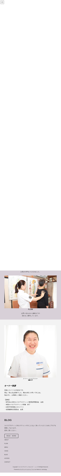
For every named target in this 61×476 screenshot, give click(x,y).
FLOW (6, 443)
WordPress (22, 469)
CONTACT (7, 462)
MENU (6, 447)
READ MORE (11, 436)
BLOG (6, 454)
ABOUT (6, 440)
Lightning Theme (31, 469)
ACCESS (6, 458)
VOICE (6, 451)
